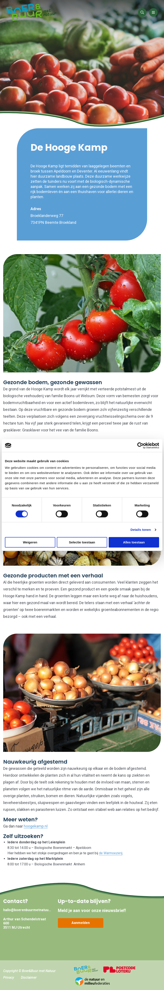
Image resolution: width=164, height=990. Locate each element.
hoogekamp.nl (36, 826)
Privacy (8, 977)
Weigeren (30, 542)
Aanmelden (81, 923)
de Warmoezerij (110, 853)
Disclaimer (29, 977)
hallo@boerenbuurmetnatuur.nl (27, 910)
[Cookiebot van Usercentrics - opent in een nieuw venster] (140, 445)
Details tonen (140, 529)
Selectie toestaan (82, 542)
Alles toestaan (134, 542)
